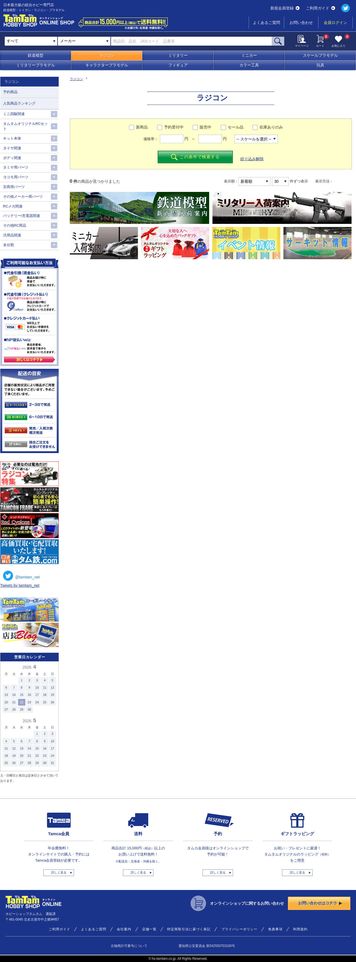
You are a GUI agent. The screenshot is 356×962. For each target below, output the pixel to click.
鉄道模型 (35, 55)
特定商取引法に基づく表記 (189, 929)
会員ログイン (335, 22)
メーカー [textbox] (68, 41)
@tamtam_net (21, 576)
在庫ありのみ (271, 127)
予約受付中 (174, 127)
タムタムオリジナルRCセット (25, 126)
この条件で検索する (195, 157)
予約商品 (10, 92)
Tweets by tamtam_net (19, 585)
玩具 (320, 65)
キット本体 (12, 138)
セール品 (235, 127)
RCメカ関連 (13, 206)
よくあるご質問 (266, 22)
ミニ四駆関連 (14, 114)
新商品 (142, 127)
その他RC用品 (14, 225)
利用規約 (300, 929)
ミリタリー (178, 55)
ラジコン (107, 55)
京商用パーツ (14, 187)
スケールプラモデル (320, 55)
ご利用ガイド (320, 8)
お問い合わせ (301, 22)
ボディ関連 (12, 158)
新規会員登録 (285, 8)
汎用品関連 (12, 235)
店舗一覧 (149, 929)
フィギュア (178, 65)
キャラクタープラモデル (106, 65)
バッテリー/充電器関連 (21, 216)
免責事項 (275, 929)
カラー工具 (249, 65)
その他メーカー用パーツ (23, 196)
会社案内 (124, 929)
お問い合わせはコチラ (320, 903)
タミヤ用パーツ (15, 167)
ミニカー (249, 55)
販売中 (205, 127)
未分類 (8, 245)
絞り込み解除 (252, 159)
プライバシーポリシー (239, 929)
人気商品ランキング (19, 103)
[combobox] (84, 41)
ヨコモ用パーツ (15, 177)
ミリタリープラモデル (35, 65)
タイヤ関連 (12, 148)
